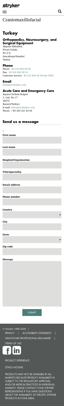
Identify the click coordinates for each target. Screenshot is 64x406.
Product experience (17, 360)
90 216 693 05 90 (21, 68)
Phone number (11, 196)
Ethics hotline (14, 367)
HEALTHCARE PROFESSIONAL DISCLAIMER (28, 338)
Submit (32, 312)
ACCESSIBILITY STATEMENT (36, 333)
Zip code (8, 246)
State (6, 234)
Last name (9, 147)
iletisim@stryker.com (14, 84)
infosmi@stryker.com (23, 107)
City (5, 221)
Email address (11, 184)
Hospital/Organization (16, 159)
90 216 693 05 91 (18, 72)
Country (7, 209)
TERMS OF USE (13, 343)
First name (9, 135)
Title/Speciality (12, 171)
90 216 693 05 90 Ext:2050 (39, 75)
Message (8, 259)
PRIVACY (9, 333)
